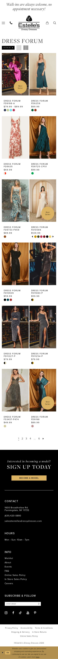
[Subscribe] (38, 604)
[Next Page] (43, 438)
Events (8, 566)
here (37, 657)
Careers (9, 583)
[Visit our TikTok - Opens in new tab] (20, 612)
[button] (47, 23)
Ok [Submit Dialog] (7, 652)
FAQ (7, 571)
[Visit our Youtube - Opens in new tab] (28, 612)
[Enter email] (23, 604)
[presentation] (15, 74)
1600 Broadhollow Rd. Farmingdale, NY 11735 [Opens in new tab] (17, 509)
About (8, 562)
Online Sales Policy (15, 575)
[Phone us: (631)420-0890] (11, 23)
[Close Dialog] (3, 652)
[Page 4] (30, 438)
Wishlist (9, 558)
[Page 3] (26, 438)
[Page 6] (39, 438)
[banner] (29, 22)
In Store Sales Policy (16, 579)
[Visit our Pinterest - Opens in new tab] (35, 612)
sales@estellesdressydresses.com (23, 521)
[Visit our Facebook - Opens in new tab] (13, 612)
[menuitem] (11, 23)
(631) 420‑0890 (13, 515)
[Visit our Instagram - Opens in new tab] (6, 612)
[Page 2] (22, 438)
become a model (29, 478)
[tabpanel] (35, 236)
